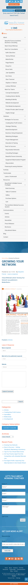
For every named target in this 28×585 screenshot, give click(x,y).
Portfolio (5, 170)
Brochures (8, 227)
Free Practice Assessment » (14, 30)
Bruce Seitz (9, 69)
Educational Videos (10, 230)
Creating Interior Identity (13, 96)
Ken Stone (9, 76)
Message (5, 504)
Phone (4, 497)
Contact (5, 237)
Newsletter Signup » (14, 4)
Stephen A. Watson (11, 82)
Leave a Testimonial (11, 176)
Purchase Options (11, 198)
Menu (4, 33)
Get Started (14, 584)
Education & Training (12, 143)
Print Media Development (13, 106)
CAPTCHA (5, 516)
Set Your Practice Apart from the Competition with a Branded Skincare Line (15, 456)
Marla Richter (9, 59)
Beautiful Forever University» (14, 7)
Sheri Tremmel (10, 79)
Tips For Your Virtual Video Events (14, 451)
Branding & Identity (11, 99)
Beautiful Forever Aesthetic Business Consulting (13, 41)
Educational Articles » (8, 10)
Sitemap (18, 578)
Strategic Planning (11, 126)
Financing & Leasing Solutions (13, 166)
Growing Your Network (10, 445)
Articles (7, 217)
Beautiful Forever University (14, 156)
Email (4, 490)
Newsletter (8, 220)
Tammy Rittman (10, 56)
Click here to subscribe (9, 427)
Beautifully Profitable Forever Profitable (13, 184)
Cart (7, 201)
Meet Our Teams (10, 89)
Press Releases (9, 223)
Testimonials (7, 173)
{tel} (15, 28)
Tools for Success (10, 146)
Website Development (12, 103)
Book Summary (10, 188)
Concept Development (12, 93)
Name (4, 484)
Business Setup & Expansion (14, 133)
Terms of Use (11, 578)
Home (3, 258)
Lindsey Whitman (11, 86)
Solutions (6, 116)
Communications (8, 210)
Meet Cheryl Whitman (11, 46)
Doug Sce (8, 66)
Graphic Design (10, 113)
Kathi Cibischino (10, 52)
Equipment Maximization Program (16, 160)
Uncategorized (8, 419)
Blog (4, 233)
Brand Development (11, 129)
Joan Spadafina (10, 72)
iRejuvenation (10, 163)
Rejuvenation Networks (12, 149)
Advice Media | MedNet (18, 575)
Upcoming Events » (20, 10)
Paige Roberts (10, 62)
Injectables (7, 414)
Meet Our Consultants (11, 49)
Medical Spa (7, 416)
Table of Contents (11, 191)
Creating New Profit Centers (14, 123)
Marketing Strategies (12, 136)
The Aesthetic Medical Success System (14, 206)
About (5, 37)
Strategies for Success (12, 119)
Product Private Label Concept (15, 109)
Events (7, 213)
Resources (6, 180)
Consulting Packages (12, 153)
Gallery (8, 195)
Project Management (12, 139)
